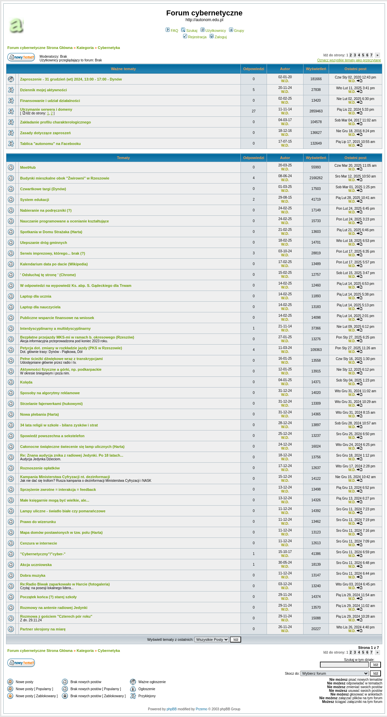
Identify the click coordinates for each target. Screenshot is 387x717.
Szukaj (189, 31)
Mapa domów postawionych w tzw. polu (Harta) (61, 532)
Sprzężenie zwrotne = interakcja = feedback (58, 490)
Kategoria (85, 48)
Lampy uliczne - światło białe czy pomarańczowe (62, 511)
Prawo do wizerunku (38, 522)
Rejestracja (195, 37)
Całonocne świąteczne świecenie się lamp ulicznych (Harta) (72, 447)
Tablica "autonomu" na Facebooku (50, 144)
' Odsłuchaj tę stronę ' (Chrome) (48, 275)
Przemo (201, 709)
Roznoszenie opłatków (40, 468)
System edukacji (34, 200)
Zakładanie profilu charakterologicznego (55, 122)
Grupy (236, 31)
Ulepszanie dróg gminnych (43, 243)
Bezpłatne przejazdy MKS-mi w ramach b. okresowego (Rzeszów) (77, 337)
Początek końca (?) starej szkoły (48, 597)
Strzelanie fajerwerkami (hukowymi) (51, 404)
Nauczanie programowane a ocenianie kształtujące (64, 221)
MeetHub (28, 167)
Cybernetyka (109, 48)
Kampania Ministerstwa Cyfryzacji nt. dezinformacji (65, 477)
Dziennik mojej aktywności (43, 90)
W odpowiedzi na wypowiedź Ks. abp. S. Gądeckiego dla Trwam (75, 286)
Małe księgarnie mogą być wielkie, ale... (54, 500)
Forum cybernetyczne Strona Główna (39, 48)
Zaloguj (218, 37)
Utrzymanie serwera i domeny (46, 109)
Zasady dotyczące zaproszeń (45, 133)
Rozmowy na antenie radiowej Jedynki (54, 608)
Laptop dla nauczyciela (40, 307)
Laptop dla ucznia (35, 296)
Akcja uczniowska (36, 565)
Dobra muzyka (32, 575)
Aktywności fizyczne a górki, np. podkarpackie (61, 369)
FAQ (172, 31)
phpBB (172, 709)
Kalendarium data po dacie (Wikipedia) (54, 264)
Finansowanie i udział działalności (50, 101)
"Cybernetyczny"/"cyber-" (42, 554)
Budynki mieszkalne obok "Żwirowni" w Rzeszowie (64, 178)
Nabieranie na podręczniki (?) (45, 210)
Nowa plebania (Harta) (39, 414)
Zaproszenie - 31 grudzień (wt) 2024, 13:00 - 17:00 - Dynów (71, 79)
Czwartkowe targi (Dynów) (43, 189)
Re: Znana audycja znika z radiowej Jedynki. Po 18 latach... (71, 455)
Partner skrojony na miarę (43, 629)
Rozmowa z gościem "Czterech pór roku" (56, 616)
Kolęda (26, 382)
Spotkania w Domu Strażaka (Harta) (51, 232)
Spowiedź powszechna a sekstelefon (52, 436)
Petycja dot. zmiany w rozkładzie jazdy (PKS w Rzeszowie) (71, 348)
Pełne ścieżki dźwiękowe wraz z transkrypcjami (61, 359)
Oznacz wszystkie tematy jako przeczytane (349, 60)
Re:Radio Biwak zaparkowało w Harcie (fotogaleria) (65, 584)
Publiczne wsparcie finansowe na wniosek (57, 318)
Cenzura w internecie (38, 543)
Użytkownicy (213, 31)
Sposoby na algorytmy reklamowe (50, 393)
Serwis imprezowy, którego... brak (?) (52, 253)
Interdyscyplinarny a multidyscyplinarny (55, 328)
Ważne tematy (123, 69)
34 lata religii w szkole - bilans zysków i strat (59, 425)
